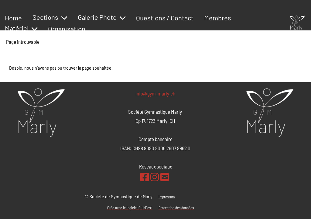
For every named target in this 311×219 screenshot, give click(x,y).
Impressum (167, 196)
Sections (49, 17)
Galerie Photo (101, 17)
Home (13, 18)
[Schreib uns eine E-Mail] (164, 176)
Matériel (21, 28)
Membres (217, 18)
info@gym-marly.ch (155, 93)
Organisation (66, 29)
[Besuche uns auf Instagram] (154, 176)
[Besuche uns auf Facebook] (144, 176)
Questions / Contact (164, 18)
